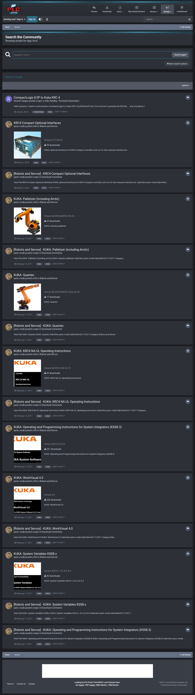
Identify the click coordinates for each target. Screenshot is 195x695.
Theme (10, 684)
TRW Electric (113, 685)
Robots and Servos (49, 126)
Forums (94, 11)
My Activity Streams (136, 11)
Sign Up (31, 19)
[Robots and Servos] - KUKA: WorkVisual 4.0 (43, 528)
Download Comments (52, 177)
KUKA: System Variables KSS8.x (35, 554)
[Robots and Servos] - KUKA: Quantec (39, 326)
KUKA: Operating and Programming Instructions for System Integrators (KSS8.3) (68, 427)
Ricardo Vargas (21, 101)
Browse (153, 12)
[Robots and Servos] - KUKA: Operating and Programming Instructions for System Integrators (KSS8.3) (82, 630)
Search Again (180, 55)
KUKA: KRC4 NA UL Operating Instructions (42, 351)
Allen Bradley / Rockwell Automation (62, 101)
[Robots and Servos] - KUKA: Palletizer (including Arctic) (51, 249)
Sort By (185, 85)
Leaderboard (182, 11)
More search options (177, 64)
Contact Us (21, 684)
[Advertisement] (97, 671)
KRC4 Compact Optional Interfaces (37, 123)
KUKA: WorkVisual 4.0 (28, 478)
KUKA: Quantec (24, 275)
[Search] (157, 19)
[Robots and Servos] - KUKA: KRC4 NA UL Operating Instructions (57, 401)
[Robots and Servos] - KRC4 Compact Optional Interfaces (52, 173)
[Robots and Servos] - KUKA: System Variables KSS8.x (50, 604)
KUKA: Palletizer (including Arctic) (36, 199)
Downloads (107, 11)
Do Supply (80, 685)
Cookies (31, 684)
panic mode (19, 126)
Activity (166, 12)
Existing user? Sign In (14, 19)
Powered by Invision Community (174, 685)
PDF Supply (90, 685)
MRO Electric (101, 685)
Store (119, 12)
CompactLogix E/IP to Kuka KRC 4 (37, 97)
